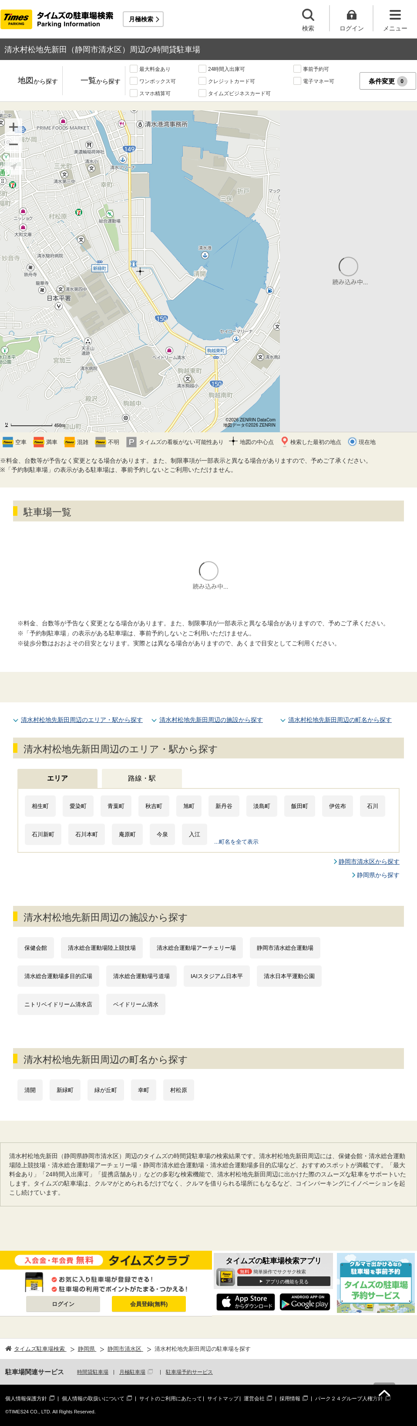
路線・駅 (142, 778)
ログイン (63, 1304)
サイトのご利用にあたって (170, 1399)
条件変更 (388, 81)
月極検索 (141, 19)
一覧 (101, 81)
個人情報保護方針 (26, 1399)
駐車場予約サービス (189, 1372)
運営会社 (254, 1399)
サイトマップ (223, 1399)
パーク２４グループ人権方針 (349, 1399)
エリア (57, 778)
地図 (38, 81)
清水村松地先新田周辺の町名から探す (340, 719)
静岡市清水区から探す (369, 861)
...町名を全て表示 (236, 841)
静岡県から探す (378, 875)
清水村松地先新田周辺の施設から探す (211, 719)
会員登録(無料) (149, 1304)
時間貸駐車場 (92, 1372)
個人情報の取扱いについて (93, 1399)
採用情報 (289, 1399)
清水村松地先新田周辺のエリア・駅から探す (82, 719)
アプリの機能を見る (287, 1281)
